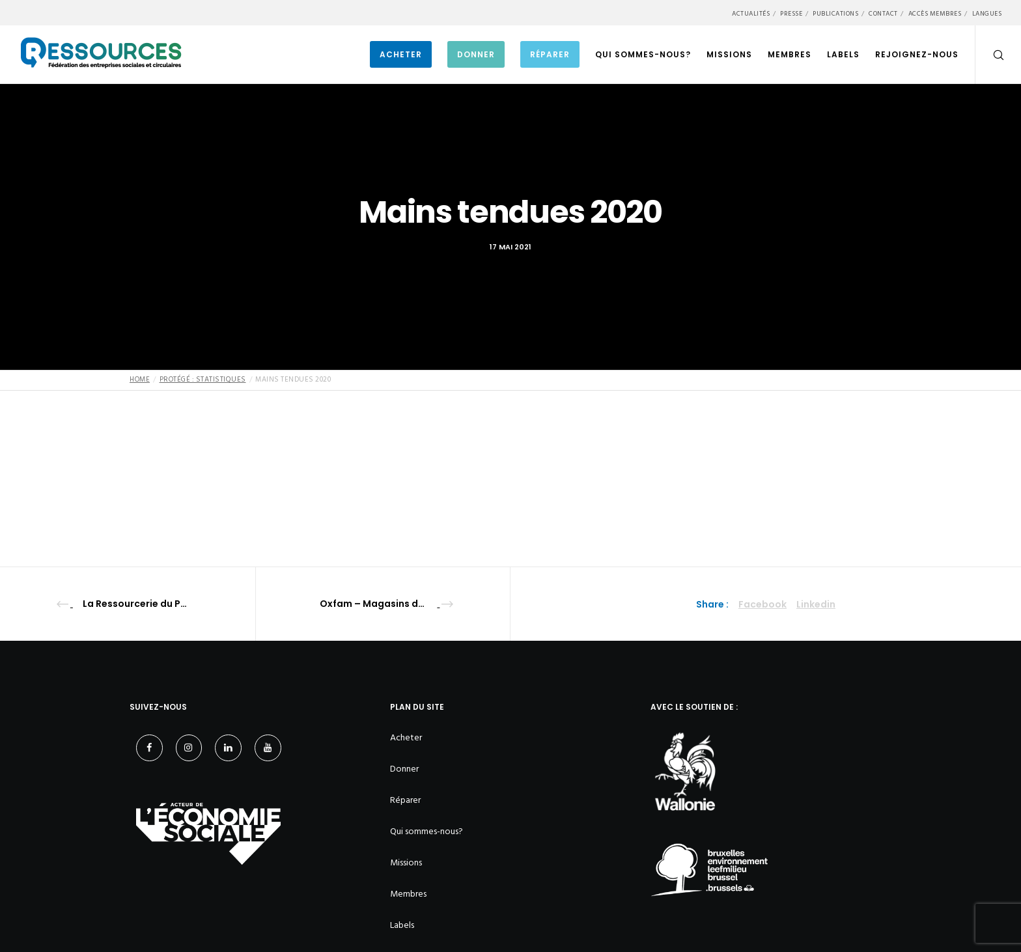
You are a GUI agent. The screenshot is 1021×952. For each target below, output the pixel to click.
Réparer (405, 799)
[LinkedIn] (228, 748)
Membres (408, 893)
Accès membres (935, 13)
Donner (404, 768)
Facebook (762, 604)
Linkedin (815, 604)
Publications (835, 13)
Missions (406, 862)
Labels (402, 924)
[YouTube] (268, 748)
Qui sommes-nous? (426, 831)
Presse (791, 13)
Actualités (751, 13)
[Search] (990, 54)
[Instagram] (189, 748)
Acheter (406, 737)
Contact (883, 13)
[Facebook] (149, 748)
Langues (987, 13)
